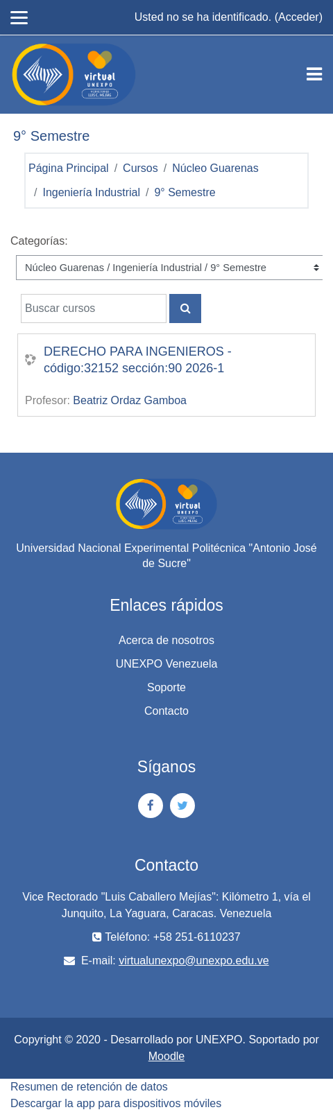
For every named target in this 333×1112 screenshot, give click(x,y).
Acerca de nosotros (166, 640)
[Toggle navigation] (314, 74)
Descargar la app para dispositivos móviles (115, 1103)
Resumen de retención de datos (89, 1087)
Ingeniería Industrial (91, 192)
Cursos (140, 168)
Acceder (298, 17)
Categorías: (39, 241)
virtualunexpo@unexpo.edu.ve (193, 960)
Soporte (166, 687)
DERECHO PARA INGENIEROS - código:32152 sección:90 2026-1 (138, 360)
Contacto (166, 711)
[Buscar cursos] (93, 308)
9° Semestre (184, 192)
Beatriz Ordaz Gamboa (130, 400)
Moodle (166, 1056)
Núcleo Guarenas (215, 168)
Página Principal (68, 168)
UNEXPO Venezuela (167, 664)
